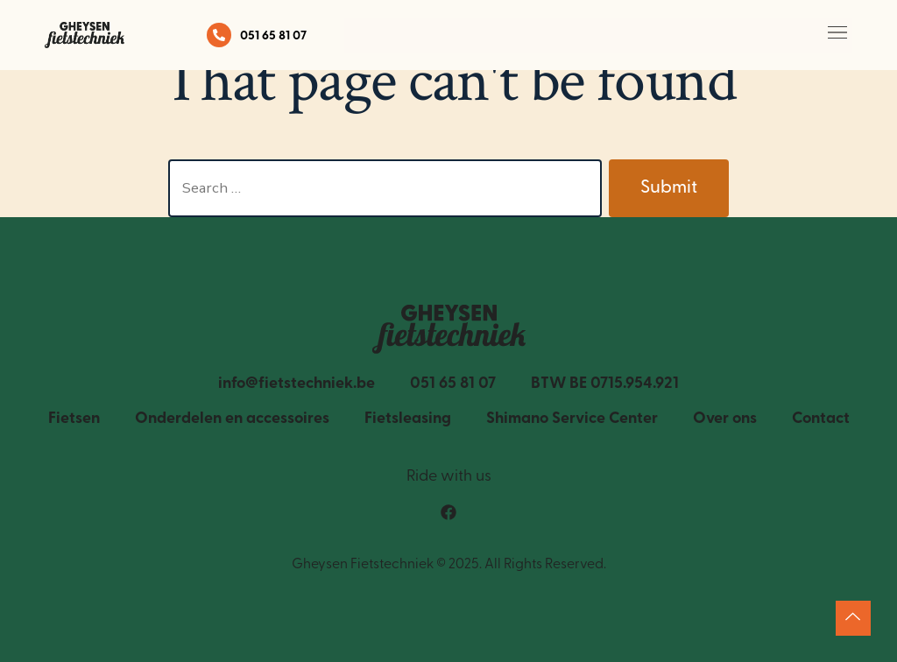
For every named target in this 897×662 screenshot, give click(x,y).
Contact (821, 419)
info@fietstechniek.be (296, 384)
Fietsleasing (407, 419)
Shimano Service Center (572, 419)
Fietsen (74, 419)
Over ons (725, 419)
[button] (837, 35)
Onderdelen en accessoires (232, 419)
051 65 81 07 (273, 36)
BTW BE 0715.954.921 (605, 384)
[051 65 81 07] (219, 35)
